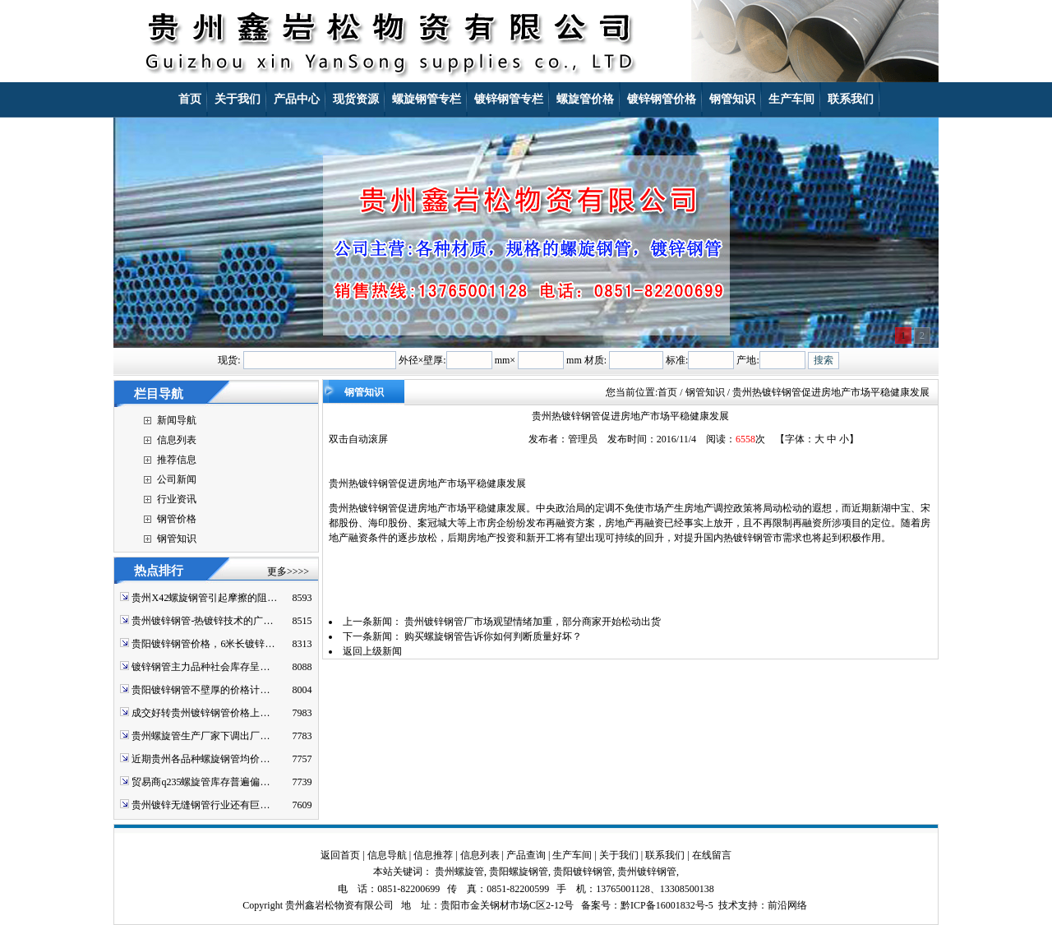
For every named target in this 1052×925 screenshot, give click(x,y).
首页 (667, 392)
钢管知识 (176, 538)
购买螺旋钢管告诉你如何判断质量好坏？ (493, 636)
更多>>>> (288, 571)
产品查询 (526, 855)
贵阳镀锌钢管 (582, 871)
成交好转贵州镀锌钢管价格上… (201, 713)
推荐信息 (176, 459)
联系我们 (665, 855)
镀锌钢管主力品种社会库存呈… (201, 667)
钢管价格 (176, 519)
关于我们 (619, 855)
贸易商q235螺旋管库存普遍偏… (201, 782)
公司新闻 (176, 479)
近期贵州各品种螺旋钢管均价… (201, 759)
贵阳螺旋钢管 (518, 871)
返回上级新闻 (372, 651)
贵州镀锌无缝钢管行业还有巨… (201, 805)
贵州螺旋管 (459, 871)
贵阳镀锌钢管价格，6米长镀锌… (203, 644)
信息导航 (387, 855)
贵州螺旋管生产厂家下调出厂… (201, 736)
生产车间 (572, 855)
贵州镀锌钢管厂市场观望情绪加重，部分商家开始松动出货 (532, 621)
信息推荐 (433, 855)
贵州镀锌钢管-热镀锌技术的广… (202, 621)
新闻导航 (176, 420)
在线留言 (711, 855)
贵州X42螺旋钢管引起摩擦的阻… (204, 598)
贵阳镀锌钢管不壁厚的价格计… (201, 690)
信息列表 (176, 440)
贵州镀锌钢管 (646, 871)
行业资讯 (176, 499)
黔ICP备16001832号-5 (667, 905)
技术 (728, 905)
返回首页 (340, 855)
